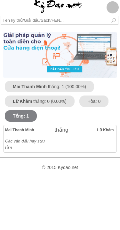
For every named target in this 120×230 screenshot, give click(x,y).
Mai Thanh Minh (19, 130)
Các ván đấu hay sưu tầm (25, 144)
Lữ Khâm (105, 130)
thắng (59, 130)
